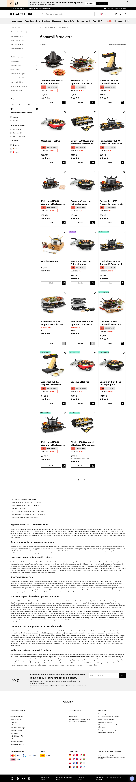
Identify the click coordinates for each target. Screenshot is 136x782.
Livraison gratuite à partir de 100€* (41, 8)
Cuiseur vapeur (15, 69)
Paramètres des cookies (106, 732)
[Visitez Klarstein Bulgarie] (81, 763)
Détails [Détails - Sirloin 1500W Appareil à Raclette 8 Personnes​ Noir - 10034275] (80, 162)
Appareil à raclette (16, 44)
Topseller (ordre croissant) (115, 44)
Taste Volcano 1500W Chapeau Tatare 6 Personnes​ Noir (52, 82)
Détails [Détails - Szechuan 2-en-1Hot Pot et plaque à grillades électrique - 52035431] (110, 403)
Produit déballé (19, 136)
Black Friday (73, 714)
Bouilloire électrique (17, 40)
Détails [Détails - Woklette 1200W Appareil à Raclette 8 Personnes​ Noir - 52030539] (110, 343)
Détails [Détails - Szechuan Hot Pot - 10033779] (51, 162)
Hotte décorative (16, 725)
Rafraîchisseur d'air (16, 736)
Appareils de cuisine (49, 27)
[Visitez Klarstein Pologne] (70, 763)
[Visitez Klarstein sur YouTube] (23, 778)
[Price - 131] (32, 105)
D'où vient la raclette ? (19, 508)
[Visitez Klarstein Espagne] (70, 759)
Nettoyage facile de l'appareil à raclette (25, 517)
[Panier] (124, 14)
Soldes (109, 21)
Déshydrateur (14, 61)
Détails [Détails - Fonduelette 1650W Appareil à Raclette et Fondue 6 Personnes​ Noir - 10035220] (110, 162)
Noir (16, 145)
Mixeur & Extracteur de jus (19, 32)
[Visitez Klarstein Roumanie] (77, 763)
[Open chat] (132, 778)
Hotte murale (14, 739)
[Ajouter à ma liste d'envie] (65, 52)
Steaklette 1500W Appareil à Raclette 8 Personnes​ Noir (52, 323)
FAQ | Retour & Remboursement (108, 716)
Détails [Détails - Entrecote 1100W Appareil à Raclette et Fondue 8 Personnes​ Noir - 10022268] (110, 222)
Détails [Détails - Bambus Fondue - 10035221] (51, 283)
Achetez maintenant (101, 3)
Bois (16, 148)
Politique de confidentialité (104, 757)
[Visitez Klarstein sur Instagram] (12, 778)
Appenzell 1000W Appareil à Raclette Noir (110, 82)
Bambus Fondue (49, 261)
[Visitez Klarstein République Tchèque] (81, 759)
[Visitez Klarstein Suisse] (77, 755)
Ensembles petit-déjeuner (18, 86)
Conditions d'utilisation (119, 757)
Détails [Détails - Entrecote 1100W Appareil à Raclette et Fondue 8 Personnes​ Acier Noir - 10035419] (51, 222)
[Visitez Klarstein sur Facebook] (18, 778)
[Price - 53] (15, 105)
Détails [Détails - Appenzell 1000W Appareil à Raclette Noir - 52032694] (51, 403)
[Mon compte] (116, 14)
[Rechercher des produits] (68, 14)
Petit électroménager (17, 74)
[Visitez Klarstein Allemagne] (70, 755)
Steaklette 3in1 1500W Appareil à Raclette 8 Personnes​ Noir (82, 323)
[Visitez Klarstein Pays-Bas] (74, 767)
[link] (53, 63)
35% (15, 120)
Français (104, 14)
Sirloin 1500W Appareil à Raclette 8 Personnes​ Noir (82, 142)
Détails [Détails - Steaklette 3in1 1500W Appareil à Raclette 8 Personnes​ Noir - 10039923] (80, 343)
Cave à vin (13, 714)
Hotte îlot (13, 722)
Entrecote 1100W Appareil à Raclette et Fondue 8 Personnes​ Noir (111, 202)
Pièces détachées (16, 90)
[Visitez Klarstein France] (81, 755)
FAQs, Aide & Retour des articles (116, 8)
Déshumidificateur (16, 719)
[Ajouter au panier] (64, 102)
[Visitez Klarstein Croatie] (74, 763)
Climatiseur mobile (16, 716)
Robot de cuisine (15, 28)
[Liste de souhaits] (120, 14)
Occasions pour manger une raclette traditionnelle (28, 514)
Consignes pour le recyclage (107, 730)
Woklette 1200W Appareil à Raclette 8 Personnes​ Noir (81, 82)
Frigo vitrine (14, 733)
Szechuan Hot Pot (50, 141)
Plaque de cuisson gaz (17, 744)
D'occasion (17, 133)
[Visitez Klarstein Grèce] (84, 767)
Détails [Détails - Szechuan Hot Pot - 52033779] (80, 403)
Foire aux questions (104, 714)
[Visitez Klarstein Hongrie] (84, 759)
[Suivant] (127, 21)
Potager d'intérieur (16, 82)
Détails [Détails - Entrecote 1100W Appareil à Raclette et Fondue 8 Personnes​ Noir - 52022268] (51, 466)
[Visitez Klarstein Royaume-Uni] (74, 759)
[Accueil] (42, 27)
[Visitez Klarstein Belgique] (70, 767)
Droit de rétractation (105, 722)
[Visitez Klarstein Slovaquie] (77, 759)
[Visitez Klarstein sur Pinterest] (29, 778)
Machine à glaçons (16, 57)
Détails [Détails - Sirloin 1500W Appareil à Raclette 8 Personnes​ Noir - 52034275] (80, 466)
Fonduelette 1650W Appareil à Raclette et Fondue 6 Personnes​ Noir (111, 142)
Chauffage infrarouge (17, 728)
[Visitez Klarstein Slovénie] (81, 767)
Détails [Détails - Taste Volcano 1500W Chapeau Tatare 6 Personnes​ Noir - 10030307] (51, 102)
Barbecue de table (16, 48)
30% (15, 117)
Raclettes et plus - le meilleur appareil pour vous (28, 511)
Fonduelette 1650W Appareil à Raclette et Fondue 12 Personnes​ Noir (111, 263)
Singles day (73, 716)
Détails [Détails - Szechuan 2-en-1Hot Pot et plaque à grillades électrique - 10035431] (80, 222)
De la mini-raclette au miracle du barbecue (26, 502)
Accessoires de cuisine (17, 78)
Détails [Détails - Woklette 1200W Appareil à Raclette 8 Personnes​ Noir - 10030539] (80, 102)
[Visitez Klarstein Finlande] (84, 763)
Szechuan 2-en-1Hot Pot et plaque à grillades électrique (81, 202)
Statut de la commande (106, 719)
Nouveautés (118, 21)
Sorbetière (14, 53)
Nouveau (17, 129)
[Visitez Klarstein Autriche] (74, 755)
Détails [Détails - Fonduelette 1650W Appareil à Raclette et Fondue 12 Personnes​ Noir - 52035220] (110, 283)
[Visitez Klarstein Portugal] (77, 767)
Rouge (17, 152)
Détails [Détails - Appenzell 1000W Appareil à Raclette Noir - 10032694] (110, 102)
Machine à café (15, 65)
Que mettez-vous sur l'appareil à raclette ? (26, 505)
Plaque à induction (16, 741)
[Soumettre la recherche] (42, 14)
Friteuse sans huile (16, 36)
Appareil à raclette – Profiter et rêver (24, 499)
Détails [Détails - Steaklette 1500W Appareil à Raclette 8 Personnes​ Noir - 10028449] (51, 343)
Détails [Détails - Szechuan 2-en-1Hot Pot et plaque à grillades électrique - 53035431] (80, 283)
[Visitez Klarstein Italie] (84, 755)
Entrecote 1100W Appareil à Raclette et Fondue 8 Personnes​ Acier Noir (52, 202)
